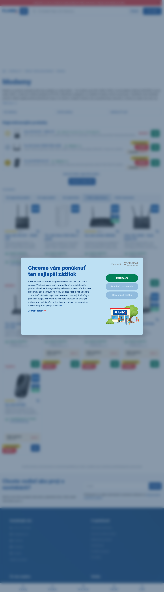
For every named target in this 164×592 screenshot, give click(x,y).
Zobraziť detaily (37, 311)
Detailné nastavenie (122, 286)
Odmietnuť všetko (122, 295)
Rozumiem (122, 278)
